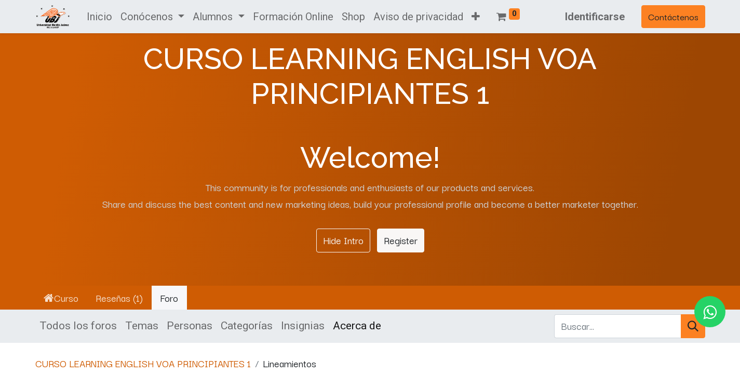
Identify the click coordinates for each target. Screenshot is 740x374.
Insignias (303, 325)
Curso (61, 297)
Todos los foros (78, 325)
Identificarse (595, 16)
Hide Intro (343, 240)
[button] (475, 17)
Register (401, 240)
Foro (169, 297)
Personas (189, 325)
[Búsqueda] (693, 326)
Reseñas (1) (119, 297)
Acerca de (357, 325)
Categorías (247, 325)
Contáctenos (673, 16)
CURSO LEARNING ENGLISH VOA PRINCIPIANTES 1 (143, 363)
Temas (141, 325)
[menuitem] (99, 17)
